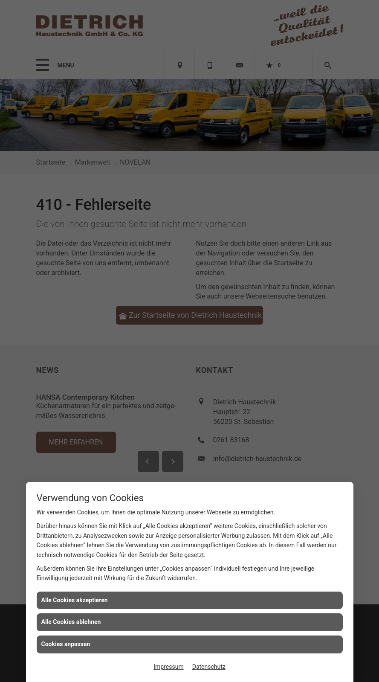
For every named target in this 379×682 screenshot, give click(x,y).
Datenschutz (209, 666)
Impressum (168, 666)
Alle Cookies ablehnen (71, 621)
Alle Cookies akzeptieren (74, 600)
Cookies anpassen (65, 644)
